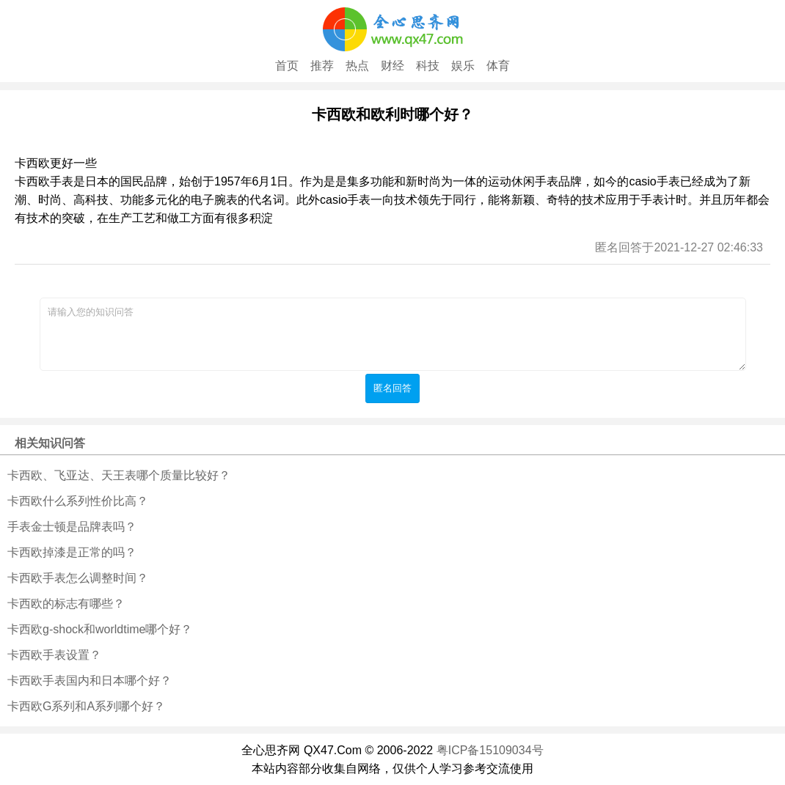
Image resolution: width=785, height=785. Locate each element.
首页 (287, 65)
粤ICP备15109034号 (490, 750)
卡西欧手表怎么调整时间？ (77, 578)
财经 (392, 65)
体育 (498, 65)
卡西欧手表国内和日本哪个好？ (89, 680)
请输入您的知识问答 (393, 334)
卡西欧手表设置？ (54, 655)
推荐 (322, 65)
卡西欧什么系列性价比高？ (77, 501)
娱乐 (463, 65)
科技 (427, 65)
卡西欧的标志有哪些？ (66, 603)
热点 (357, 65)
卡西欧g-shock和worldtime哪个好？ (99, 629)
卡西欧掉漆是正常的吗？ (71, 552)
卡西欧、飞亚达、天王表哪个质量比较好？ (118, 475)
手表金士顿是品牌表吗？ (71, 526)
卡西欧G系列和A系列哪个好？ (86, 706)
